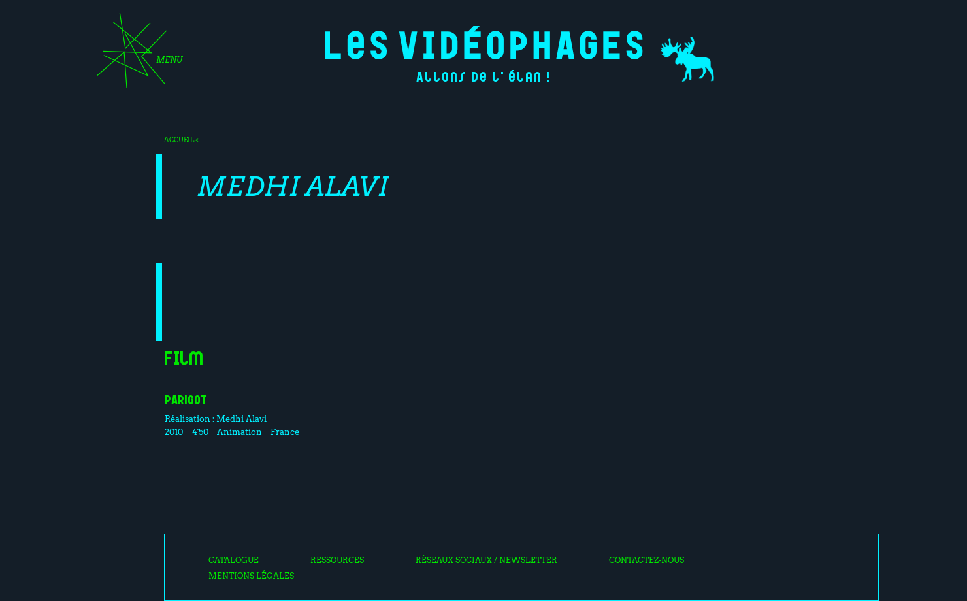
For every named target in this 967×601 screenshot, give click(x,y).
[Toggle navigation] (135, 55)
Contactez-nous (646, 560)
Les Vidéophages (484, 42)
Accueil (179, 140)
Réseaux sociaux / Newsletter (486, 560)
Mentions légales (251, 576)
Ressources (337, 560)
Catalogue (233, 560)
